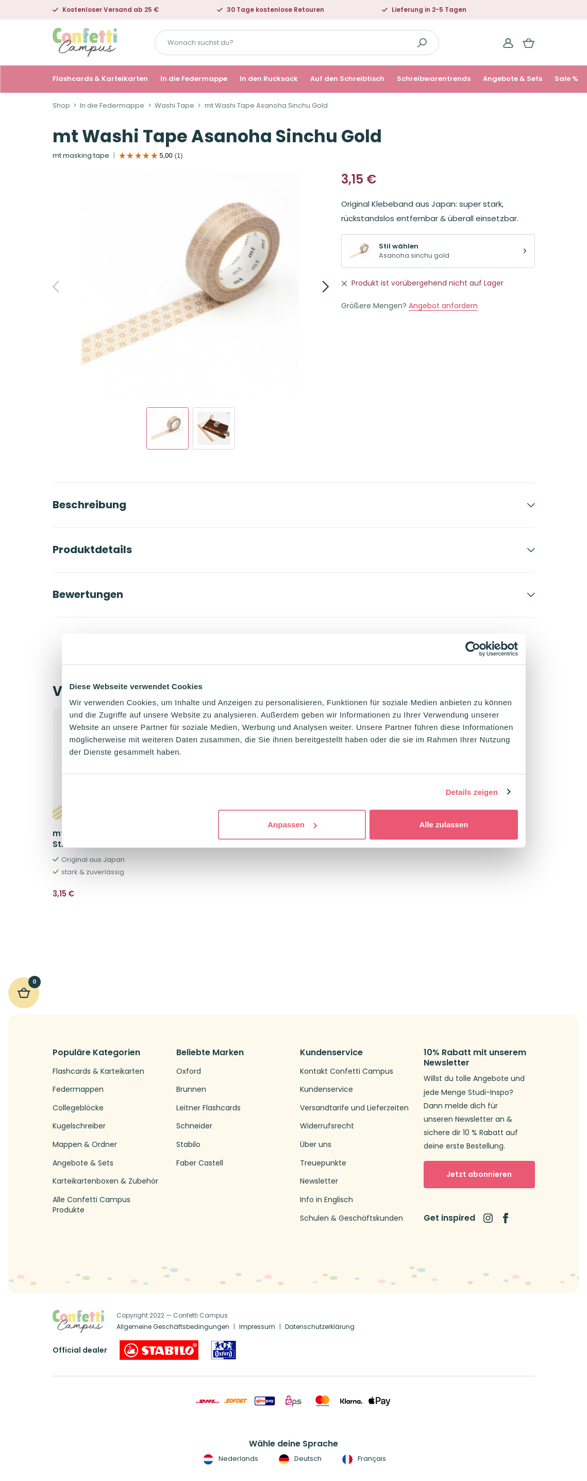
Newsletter (319, 1181)
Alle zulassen (443, 824)
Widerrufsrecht (327, 1126)
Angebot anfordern (443, 306)
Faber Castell (199, 1163)
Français (363, 1459)
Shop (61, 105)
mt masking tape (81, 155)
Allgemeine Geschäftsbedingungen (172, 1326)
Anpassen (292, 824)
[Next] (314, 286)
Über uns (315, 1145)
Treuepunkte (323, 1163)
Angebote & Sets (512, 79)
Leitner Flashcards (208, 1108)
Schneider (194, 1126)
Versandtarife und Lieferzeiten (354, 1108)
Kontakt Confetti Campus (346, 1071)
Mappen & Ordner (85, 1145)
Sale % (566, 79)
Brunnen (191, 1089)
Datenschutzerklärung (320, 1326)
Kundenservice (326, 1089)
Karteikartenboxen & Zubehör (105, 1181)
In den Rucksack (269, 79)
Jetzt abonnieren (479, 1174)
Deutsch (299, 1459)
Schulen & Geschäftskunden (351, 1218)
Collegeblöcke (78, 1108)
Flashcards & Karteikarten (100, 79)
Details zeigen (472, 791)
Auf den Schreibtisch (347, 79)
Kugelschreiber (79, 1126)
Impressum (257, 1326)
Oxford (188, 1071)
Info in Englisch (326, 1200)
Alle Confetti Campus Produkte (91, 1205)
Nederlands (229, 1459)
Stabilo (188, 1145)
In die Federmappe (193, 79)
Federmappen (78, 1089)
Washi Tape (174, 105)
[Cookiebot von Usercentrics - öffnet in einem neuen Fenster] (473, 648)
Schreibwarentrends (434, 79)
